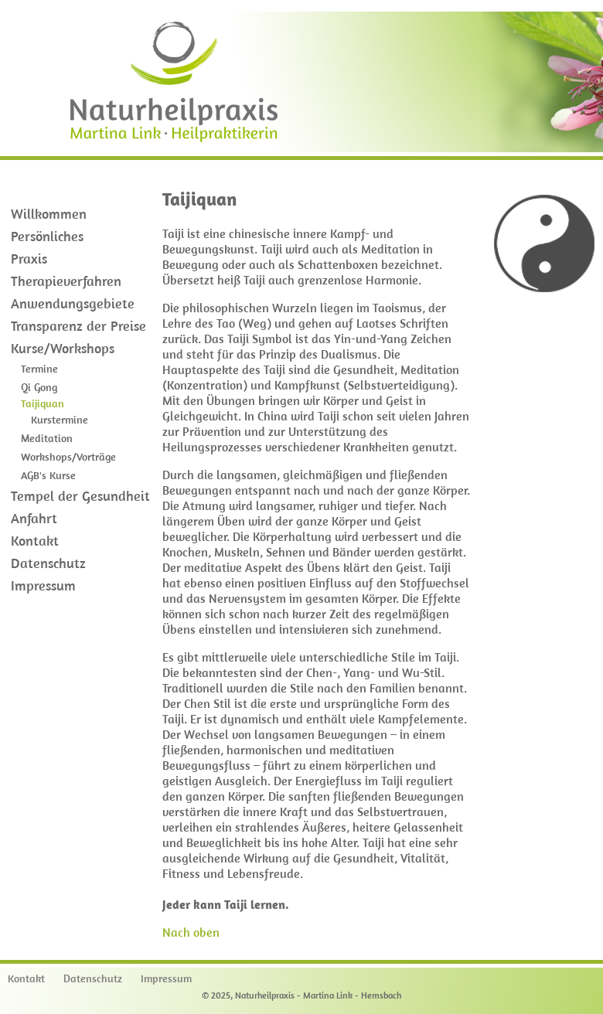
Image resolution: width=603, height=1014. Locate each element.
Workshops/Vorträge (68, 457)
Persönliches (47, 236)
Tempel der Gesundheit (80, 496)
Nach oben (191, 932)
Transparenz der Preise (78, 326)
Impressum (43, 585)
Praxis (29, 258)
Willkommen (49, 214)
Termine (39, 369)
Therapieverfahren (66, 281)
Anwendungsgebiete (73, 303)
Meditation (47, 438)
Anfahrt (34, 518)
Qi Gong (39, 387)
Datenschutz (48, 563)
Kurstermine (59, 420)
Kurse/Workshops (62, 348)
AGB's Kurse (48, 475)
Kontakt (35, 541)
